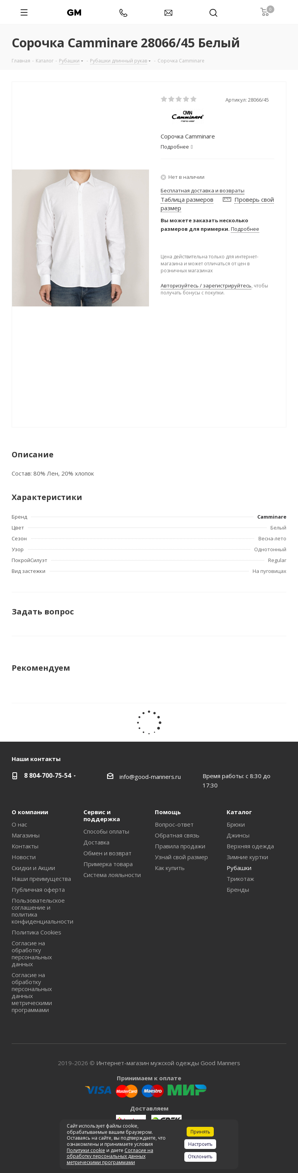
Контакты (25, 846)
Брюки (236, 824)
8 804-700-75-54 (47, 775)
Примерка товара (108, 864)
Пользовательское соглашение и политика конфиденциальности (42, 910)
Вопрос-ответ (174, 824)
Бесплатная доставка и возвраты (202, 190)
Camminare (271, 516)
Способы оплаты (106, 831)
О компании (30, 812)
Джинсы (238, 835)
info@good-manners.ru (150, 776)
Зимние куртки (247, 857)
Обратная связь (177, 835)
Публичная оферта (38, 889)
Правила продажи (180, 846)
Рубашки (239, 868)
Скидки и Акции (33, 868)
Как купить (170, 868)
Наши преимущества (41, 878)
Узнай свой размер (181, 857)
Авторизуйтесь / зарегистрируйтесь (206, 285)
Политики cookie (86, 1150)
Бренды (238, 889)
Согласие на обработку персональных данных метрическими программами (32, 992)
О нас (19, 824)
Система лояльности (112, 875)
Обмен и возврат (107, 853)
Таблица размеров (187, 199)
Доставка (96, 842)
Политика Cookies (36, 932)
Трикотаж (240, 878)
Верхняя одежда (250, 846)
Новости (24, 857)
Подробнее (245, 228)
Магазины (26, 835)
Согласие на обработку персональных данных (32, 953)
